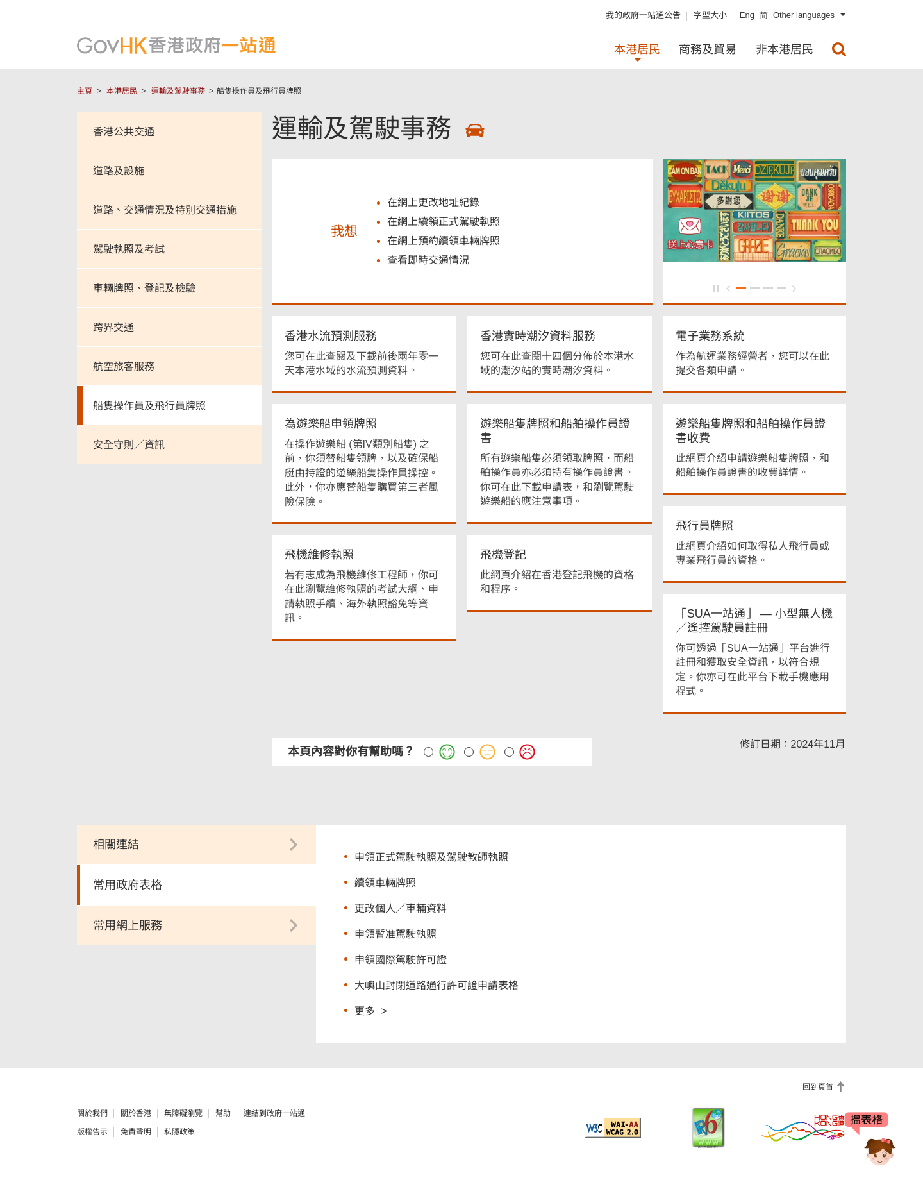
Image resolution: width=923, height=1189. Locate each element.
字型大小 (710, 15)
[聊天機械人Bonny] (870, 1142)
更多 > (370, 1012)
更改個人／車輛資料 (400, 910)
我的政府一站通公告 (643, 15)
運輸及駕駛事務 (178, 91)
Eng (747, 15)
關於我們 (92, 1115)
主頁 (84, 91)
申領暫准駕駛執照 (395, 936)
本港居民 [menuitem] (637, 49)
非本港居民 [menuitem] (784, 49)
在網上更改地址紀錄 (433, 203)
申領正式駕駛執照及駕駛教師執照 (431, 859)
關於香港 (136, 1115)
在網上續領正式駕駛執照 (443, 222)
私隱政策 (179, 1133)
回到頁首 (818, 1088)
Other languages (804, 15)
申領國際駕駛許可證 (400, 961)
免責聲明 (136, 1133)
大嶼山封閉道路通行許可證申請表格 (436, 987)
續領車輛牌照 (385, 884)
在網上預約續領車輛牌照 (443, 242)
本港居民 (121, 91)
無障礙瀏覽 (183, 1115)
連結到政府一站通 (274, 1115)
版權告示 (92, 1133)
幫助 (223, 1115)
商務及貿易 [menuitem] (707, 49)
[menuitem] (839, 49)
